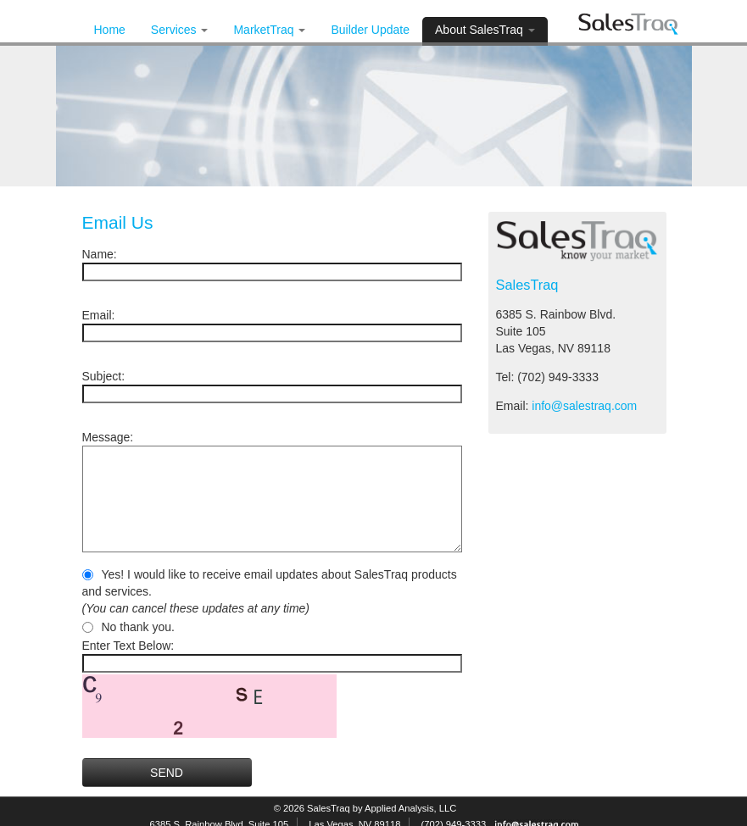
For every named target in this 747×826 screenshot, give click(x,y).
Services (180, 29)
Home (109, 29)
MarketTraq (269, 29)
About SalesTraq (485, 29)
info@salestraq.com (584, 406)
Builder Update (370, 29)
